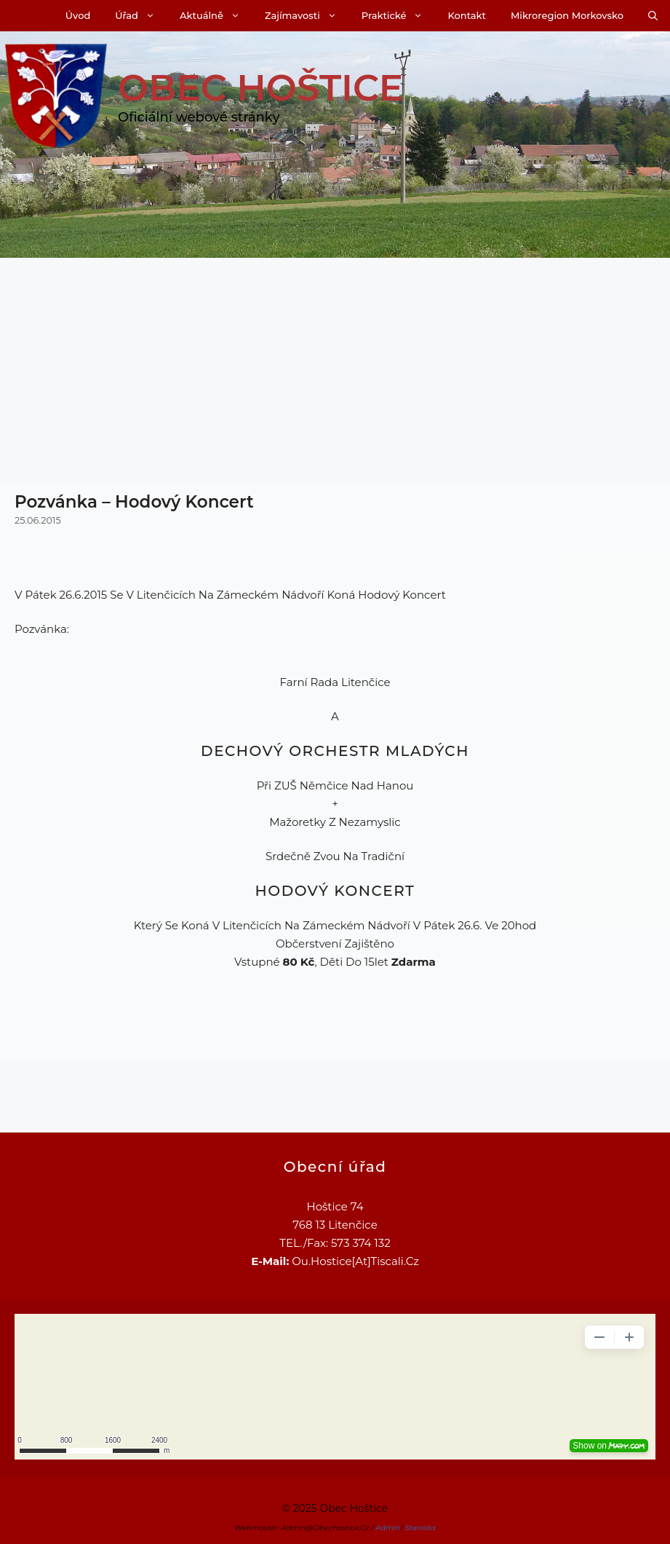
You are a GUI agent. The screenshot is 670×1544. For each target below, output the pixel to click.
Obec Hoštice (260, 88)
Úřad (141, 15)
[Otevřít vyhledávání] (653, 15)
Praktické (399, 15)
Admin (387, 1527)
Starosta (420, 1527)
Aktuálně (216, 15)
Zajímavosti (307, 15)
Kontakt (466, 15)
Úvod (77, 15)
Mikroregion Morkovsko (567, 15)
